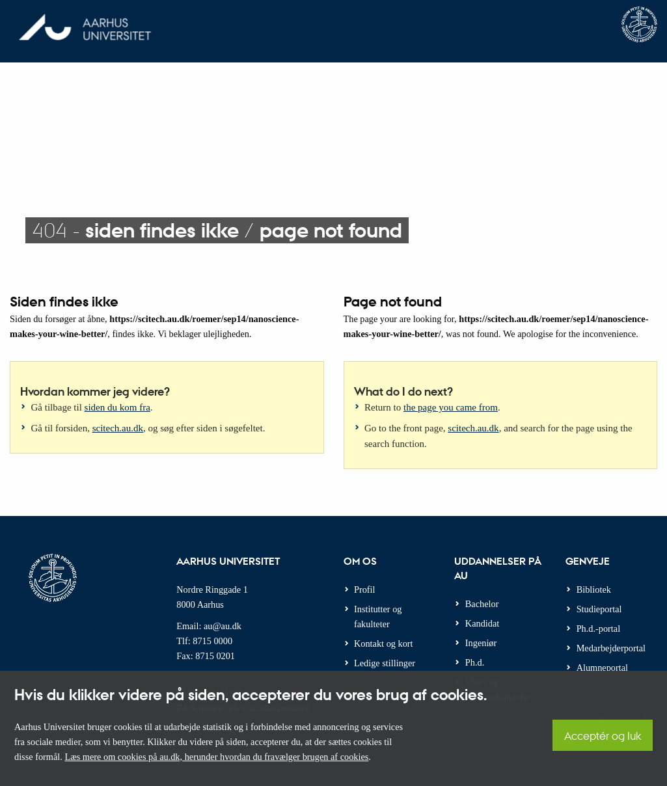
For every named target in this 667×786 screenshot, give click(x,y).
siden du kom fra (117, 407)
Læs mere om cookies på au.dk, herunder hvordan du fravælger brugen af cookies (216, 757)
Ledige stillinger (384, 663)
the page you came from (450, 407)
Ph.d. (474, 662)
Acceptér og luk (602, 735)
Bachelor (482, 604)
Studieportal (599, 609)
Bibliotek (594, 589)
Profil (364, 589)
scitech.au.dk (117, 428)
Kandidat (482, 623)
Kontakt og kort (383, 643)
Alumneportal (602, 667)
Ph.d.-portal (599, 628)
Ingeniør (481, 643)
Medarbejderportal (611, 648)
